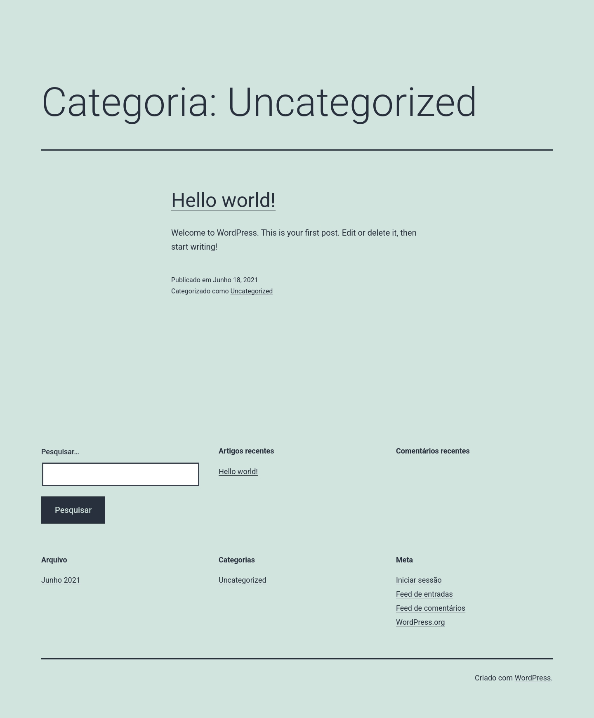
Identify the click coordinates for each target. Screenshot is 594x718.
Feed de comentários (430, 608)
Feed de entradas (424, 594)
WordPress (533, 677)
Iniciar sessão (419, 580)
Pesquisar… (60, 451)
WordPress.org (420, 622)
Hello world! (223, 200)
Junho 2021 (60, 580)
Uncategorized (252, 291)
